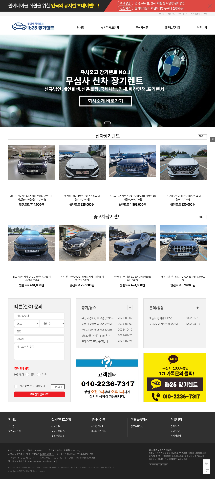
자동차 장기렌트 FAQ (160, 318)
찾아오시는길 (14, 431)
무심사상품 (141, 27)
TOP (206, 464)
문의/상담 (175, 431)
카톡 (44, 374)
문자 (32, 374)
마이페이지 (182, 14)
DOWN (206, 469)
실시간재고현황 (110, 27)
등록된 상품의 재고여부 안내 (97, 324)
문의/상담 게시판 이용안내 (163, 324)
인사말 (81, 27)
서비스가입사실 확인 (158, 465)
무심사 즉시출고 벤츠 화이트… (98, 330)
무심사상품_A (57, 431)
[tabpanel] (107, 81)
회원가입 (171, 14)
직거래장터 (195, 14)
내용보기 (58, 387)
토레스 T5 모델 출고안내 (95, 341)
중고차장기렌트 (98, 431)
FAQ (205, 14)
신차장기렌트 (97, 426)
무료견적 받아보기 (39, 394)
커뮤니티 (201, 27)
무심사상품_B (57, 436)
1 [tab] (107, 123)
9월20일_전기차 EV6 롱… (96, 335)
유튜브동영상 (172, 27)
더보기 (202, 136)
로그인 (161, 14)
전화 (21, 374)
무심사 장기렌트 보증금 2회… (98, 318)
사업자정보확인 (47, 454)
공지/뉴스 (175, 426)
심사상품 (55, 426)
